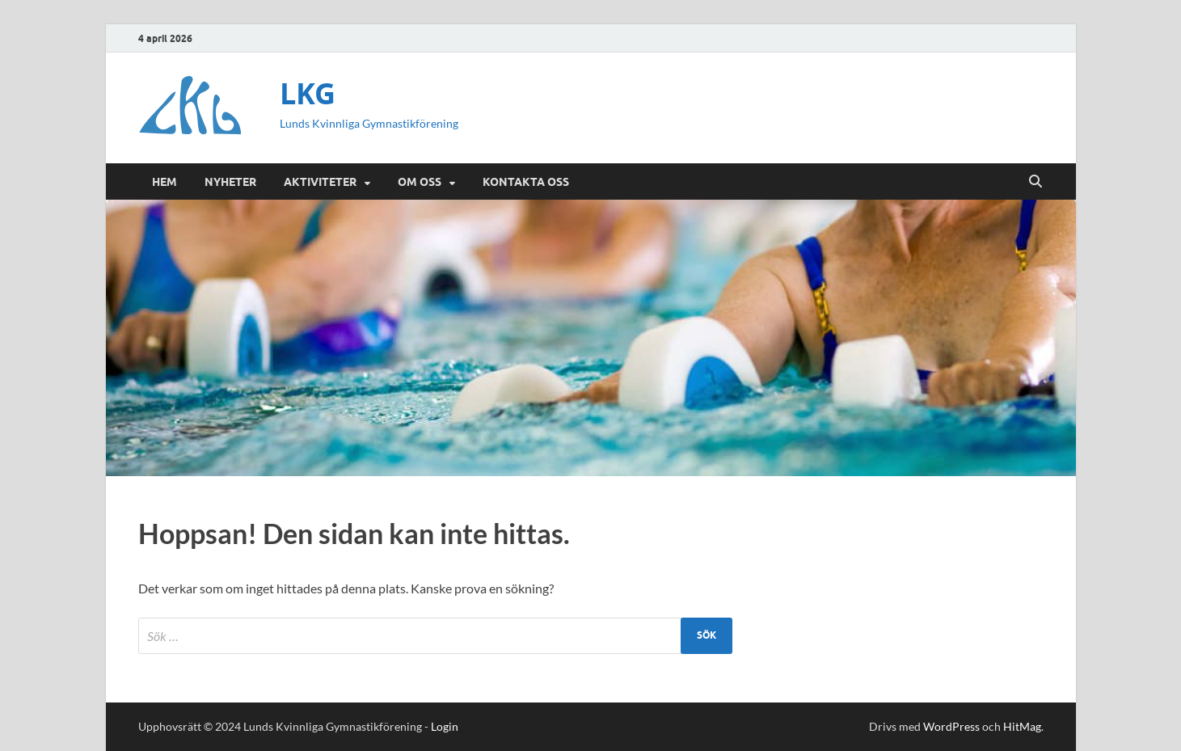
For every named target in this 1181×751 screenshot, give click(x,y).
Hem (164, 181)
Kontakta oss (526, 181)
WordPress (951, 726)
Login (444, 726)
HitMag (1022, 726)
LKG (307, 93)
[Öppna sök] (1035, 181)
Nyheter (230, 181)
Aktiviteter (320, 181)
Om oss (419, 181)
